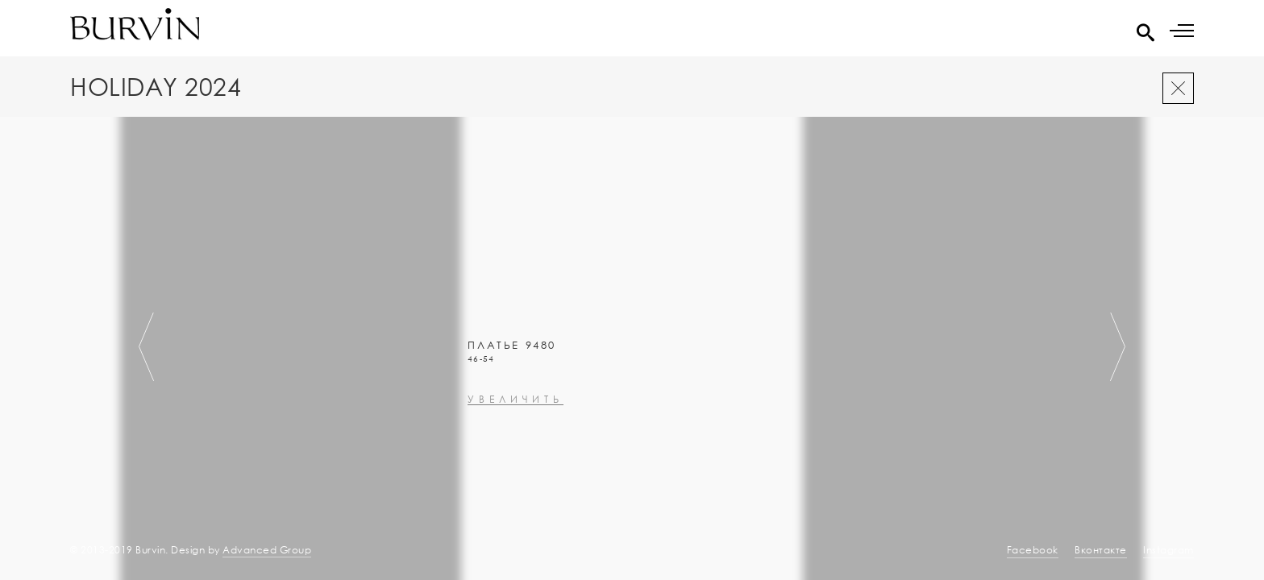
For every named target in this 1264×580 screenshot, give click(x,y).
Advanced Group (266, 550)
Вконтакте (1101, 550)
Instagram (1168, 550)
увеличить (515, 497)
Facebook (1032, 550)
